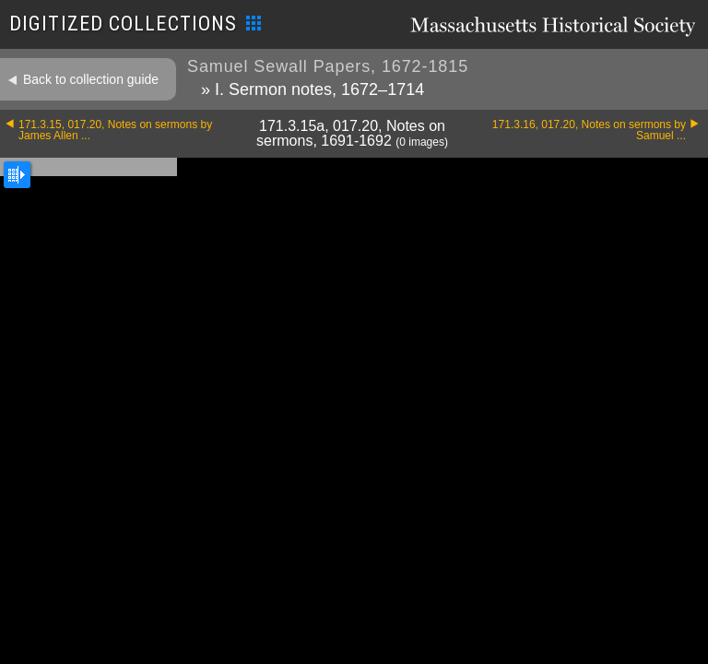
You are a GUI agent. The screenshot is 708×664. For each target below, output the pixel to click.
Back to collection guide (91, 79)
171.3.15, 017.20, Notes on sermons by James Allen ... (115, 130)
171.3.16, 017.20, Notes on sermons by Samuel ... (589, 130)
